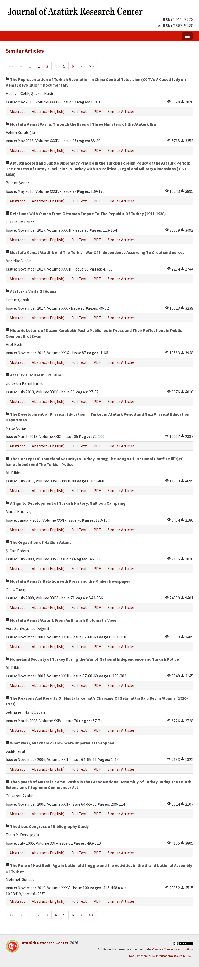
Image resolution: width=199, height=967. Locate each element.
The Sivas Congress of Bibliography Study (47, 826)
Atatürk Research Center (45, 942)
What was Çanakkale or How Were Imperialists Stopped (60, 742)
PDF (97, 111)
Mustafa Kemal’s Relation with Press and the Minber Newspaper (68, 581)
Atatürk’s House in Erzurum (33, 375)
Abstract (17, 111)
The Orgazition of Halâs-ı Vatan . (38, 542)
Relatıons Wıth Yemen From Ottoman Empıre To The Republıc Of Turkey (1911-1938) (86, 213)
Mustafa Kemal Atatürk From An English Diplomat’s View (61, 620)
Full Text (79, 111)
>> (91, 66)
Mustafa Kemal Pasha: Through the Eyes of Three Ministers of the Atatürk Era (81, 124)
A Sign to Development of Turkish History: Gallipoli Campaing (66, 503)
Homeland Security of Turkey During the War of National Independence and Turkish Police (92, 659)
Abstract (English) (48, 111)
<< (11, 66)
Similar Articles (121, 111)
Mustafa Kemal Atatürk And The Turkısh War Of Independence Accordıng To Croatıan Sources (95, 252)
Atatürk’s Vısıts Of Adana (31, 291)
